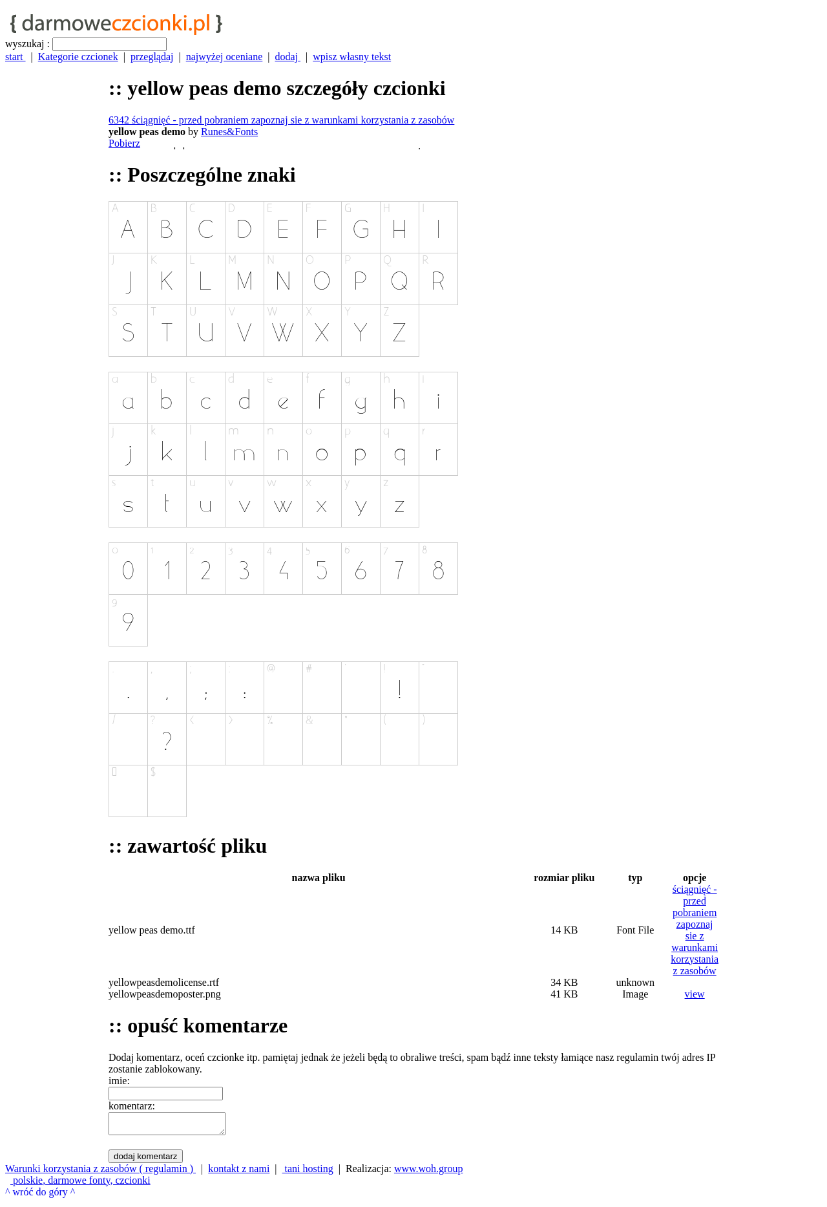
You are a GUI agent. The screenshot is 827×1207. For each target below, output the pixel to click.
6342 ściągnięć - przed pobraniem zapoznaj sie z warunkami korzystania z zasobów (281, 119)
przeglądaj (152, 56)
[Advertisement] (57, 613)
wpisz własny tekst (352, 56)
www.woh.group (428, 1172)
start (15, 56)
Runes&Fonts (229, 131)
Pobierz (124, 143)
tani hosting (307, 1172)
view (695, 993)
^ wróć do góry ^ (40, 1195)
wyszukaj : (27, 43)
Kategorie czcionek (78, 56)
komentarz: (132, 1105)
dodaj (288, 56)
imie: (119, 1080)
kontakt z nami (238, 1172)
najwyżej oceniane (224, 56)
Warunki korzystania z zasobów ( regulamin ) (100, 1172)
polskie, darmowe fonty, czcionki (80, 1184)
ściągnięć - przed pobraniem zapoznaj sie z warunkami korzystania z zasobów (694, 930)
